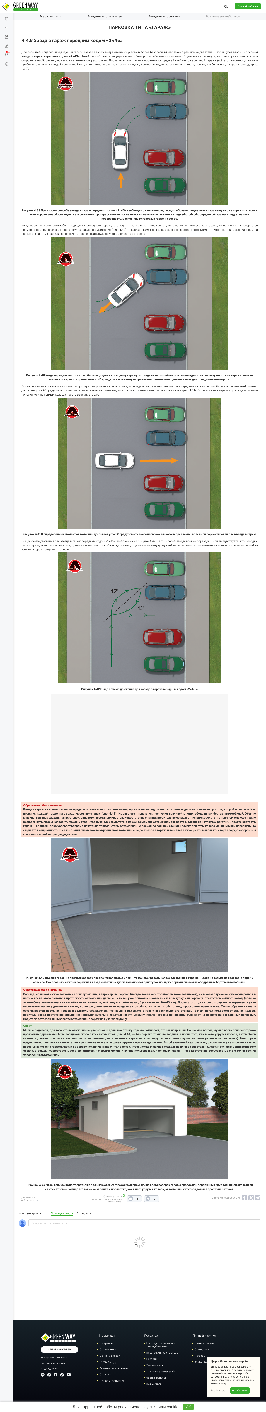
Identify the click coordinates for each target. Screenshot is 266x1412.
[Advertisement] (139, 1283)
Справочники (108, 1349)
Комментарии (203, 1361)
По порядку (84, 1213)
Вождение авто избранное (223, 16)
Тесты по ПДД (108, 1361)
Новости (151, 1358)
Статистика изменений (160, 1371)
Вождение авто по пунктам (105, 16)
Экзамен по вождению (114, 1368)
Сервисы (105, 1374)
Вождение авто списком (164, 16)
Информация (107, 1335)
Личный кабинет (248, 6)
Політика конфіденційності (55, 1362)
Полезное (151, 1335)
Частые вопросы (156, 1377)
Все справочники (50, 16)
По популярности (62, 1213)
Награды (200, 1355)
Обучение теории (110, 1355)
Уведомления (154, 1364)
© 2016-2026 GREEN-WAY (54, 1357)
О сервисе (106, 1343)
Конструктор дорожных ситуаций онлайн (160, 1344)
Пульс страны (154, 1383)
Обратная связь (59, 1349)
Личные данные (204, 1343)
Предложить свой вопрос (162, 1352)
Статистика (202, 1349)
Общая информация (112, 1380)
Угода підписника (50, 1368)
